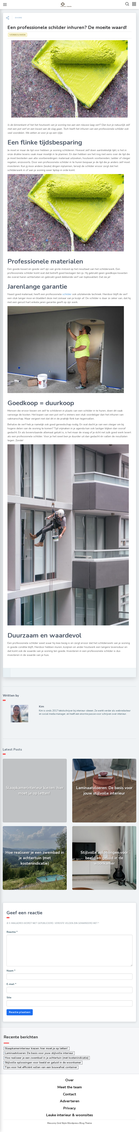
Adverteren (69, 1101)
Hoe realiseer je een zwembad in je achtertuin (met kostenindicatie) (46, 1058)
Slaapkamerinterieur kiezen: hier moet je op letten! (36, 1048)
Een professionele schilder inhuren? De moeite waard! (67, 27)
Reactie (12, 932)
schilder (67, 294)
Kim (41, 706)
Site (9, 997)
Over (69, 1080)
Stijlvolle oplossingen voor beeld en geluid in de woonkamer (43, 1062)
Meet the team (69, 1087)
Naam (11, 970)
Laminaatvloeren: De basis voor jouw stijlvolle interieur (39, 1053)
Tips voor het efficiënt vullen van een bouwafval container (41, 1067)
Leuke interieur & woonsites (69, 1115)
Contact (69, 1094)
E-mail (11, 984)
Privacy (69, 1108)
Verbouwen (17, 34)
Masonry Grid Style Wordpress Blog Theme (69, 1123)
